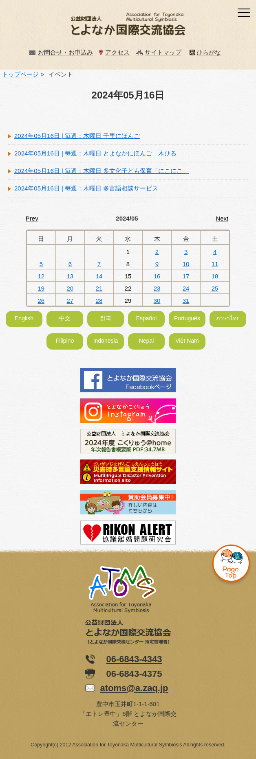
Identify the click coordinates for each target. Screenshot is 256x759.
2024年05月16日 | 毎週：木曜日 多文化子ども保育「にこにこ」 (101, 170)
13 (70, 276)
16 (157, 276)
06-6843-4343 (134, 659)
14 (99, 276)
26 (41, 300)
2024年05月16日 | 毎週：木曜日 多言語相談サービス (86, 188)
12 (41, 276)
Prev (32, 218)
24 (186, 288)
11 (215, 263)
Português (187, 318)
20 (70, 288)
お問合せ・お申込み (65, 52)
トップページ (20, 74)
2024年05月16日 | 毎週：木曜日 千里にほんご (77, 135)
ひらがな (208, 52)
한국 (105, 318)
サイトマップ (163, 52)
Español (146, 318)
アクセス (117, 52)
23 (157, 288)
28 (99, 300)
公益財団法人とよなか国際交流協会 (128, 25)
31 (186, 300)
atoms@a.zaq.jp (134, 688)
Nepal (146, 340)
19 (41, 288)
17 (186, 276)
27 (70, 300)
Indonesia (105, 340)
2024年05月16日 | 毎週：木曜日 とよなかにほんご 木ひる (95, 153)
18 (215, 276)
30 (157, 300)
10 (186, 263)
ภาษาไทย (228, 318)
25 (215, 288)
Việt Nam (187, 340)
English (24, 318)
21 (99, 288)
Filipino (65, 340)
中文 (65, 318)
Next (222, 218)
